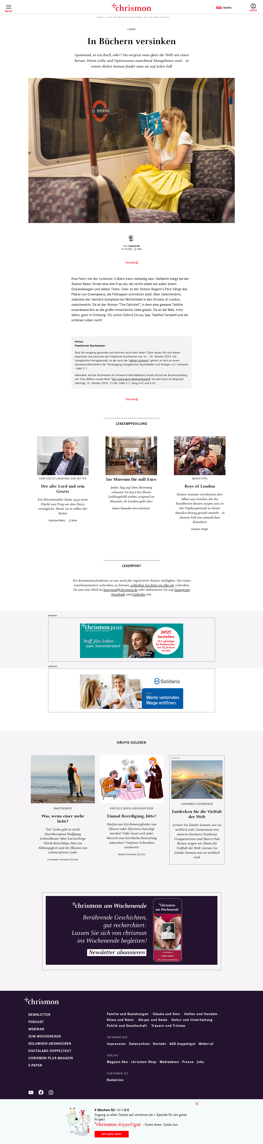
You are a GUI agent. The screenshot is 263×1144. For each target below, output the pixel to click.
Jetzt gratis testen (111, 1133)
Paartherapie (62, 808)
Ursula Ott (134, 246)
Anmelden (253, 7)
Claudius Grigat (199, 529)
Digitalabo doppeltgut (50, 1051)
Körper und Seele (152, 1020)
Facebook (118, 594)
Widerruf (206, 1044)
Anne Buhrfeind (141, 508)
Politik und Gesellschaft (127, 1026)
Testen (223, 8)
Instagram (182, 590)
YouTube (31, 1092)
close (197, 1103)
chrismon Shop (144, 1062)
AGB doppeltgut (182, 1044)
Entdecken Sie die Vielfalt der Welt (197, 814)
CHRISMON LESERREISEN (197, 804)
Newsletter (39, 1015)
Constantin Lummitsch (58, 859)
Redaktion (115, 1080)
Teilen (130, 262)
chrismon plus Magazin (50, 1058)
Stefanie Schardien (127, 854)
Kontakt (159, 1044)
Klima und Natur (120, 1020)
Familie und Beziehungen (128, 1014)
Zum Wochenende (44, 1036)
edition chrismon (139, 360)
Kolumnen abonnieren (49, 1044)
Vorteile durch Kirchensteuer (131, 808)
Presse (188, 1062)
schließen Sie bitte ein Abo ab (152, 585)
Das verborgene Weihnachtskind (131, 379)
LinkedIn (138, 594)
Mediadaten (169, 1062)
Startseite (100, 17)
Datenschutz (139, 1044)
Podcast (36, 1022)
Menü (8, 11)
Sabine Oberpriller (122, 508)
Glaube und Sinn (166, 1014)
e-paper (35, 1065)
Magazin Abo (117, 1062)
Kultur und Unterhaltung (192, 1020)
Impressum (116, 1044)
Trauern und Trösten (168, 1026)
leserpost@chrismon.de (120, 590)
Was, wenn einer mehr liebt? (62, 818)
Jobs (200, 1062)
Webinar (36, 1029)
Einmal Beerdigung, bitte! (131, 816)
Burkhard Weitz (57, 520)
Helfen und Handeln (201, 1014)
